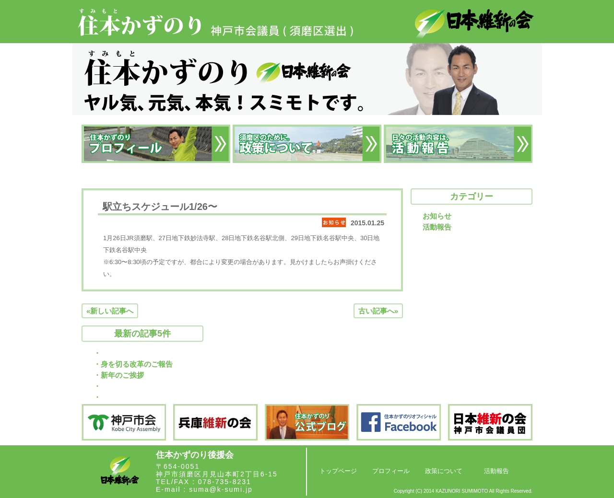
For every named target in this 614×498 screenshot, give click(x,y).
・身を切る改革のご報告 (133, 364)
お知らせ (437, 216)
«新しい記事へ (109, 311)
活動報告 (437, 227)
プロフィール (391, 471)
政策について (443, 471)
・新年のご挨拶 (119, 375)
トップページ (338, 471)
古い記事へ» (378, 311)
